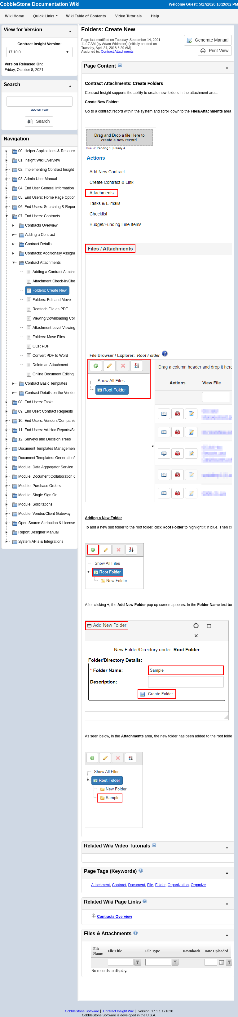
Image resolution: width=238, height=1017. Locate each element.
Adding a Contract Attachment (57, 272)
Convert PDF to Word (50, 355)
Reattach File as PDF (50, 309)
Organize (198, 885)
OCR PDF (41, 346)
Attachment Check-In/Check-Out (59, 281)
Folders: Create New (50, 290)
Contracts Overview (114, 916)
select (67, 52)
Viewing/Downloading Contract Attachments (69, 318)
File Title (115, 951)
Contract (119, 885)
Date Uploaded (216, 951)
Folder (160, 885)
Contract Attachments (117, 51)
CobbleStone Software (82, 1011)
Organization (178, 885)
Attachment (100, 885)
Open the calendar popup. (221, 962)
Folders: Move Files (49, 337)
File (150, 885)
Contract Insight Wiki (118, 1011)
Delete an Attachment (50, 365)
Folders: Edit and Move (52, 300)
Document (136, 885)
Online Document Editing (53, 374)
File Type (152, 951)
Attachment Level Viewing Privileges (62, 327)
